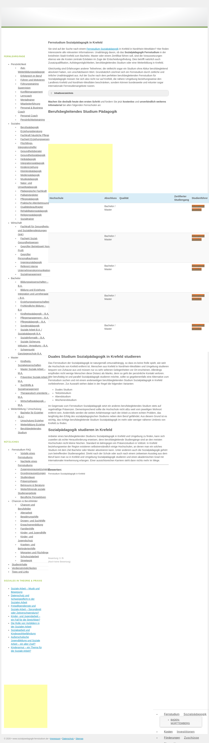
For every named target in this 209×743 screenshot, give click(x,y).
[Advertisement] (80, 168)
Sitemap (79, 738)
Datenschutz (68, 738)
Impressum (55, 738)
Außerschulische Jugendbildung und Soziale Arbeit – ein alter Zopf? (25, 640)
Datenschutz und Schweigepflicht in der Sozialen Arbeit (23, 599)
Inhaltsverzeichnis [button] (61, 93)
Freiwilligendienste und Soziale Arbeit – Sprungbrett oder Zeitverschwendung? (26, 609)
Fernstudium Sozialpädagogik (102, 48)
